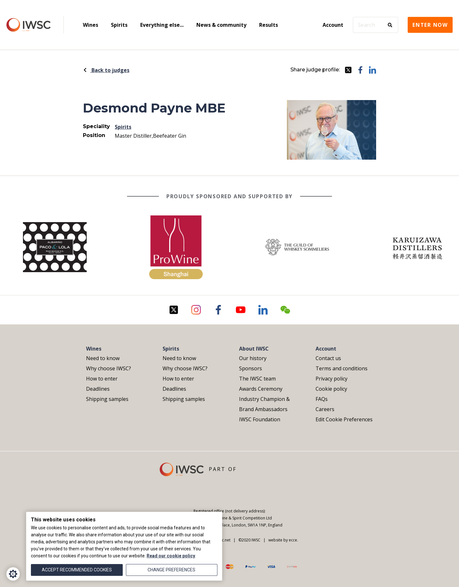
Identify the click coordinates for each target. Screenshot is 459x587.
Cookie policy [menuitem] (331, 388)
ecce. (293, 540)
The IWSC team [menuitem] (257, 378)
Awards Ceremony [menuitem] (260, 388)
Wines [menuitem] (90, 24)
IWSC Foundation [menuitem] (259, 419)
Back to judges (106, 70)
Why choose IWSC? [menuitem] (108, 368)
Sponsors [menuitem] (250, 368)
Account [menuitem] (333, 24)
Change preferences (171, 569)
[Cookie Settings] (13, 574)
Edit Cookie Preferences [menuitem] (344, 419)
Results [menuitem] (268, 24)
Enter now (430, 24)
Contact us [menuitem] (328, 358)
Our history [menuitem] (252, 358)
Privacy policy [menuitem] (331, 378)
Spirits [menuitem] (119, 24)
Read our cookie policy (171, 555)
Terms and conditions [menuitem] (342, 368)
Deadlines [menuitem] (98, 388)
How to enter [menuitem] (102, 378)
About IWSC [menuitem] (254, 348)
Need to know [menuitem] (103, 358)
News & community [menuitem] (221, 24)
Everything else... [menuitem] (162, 24)
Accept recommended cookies (77, 569)
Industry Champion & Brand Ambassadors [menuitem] (264, 404)
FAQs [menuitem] (322, 398)
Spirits (123, 126)
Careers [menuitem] (325, 409)
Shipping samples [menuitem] (107, 398)
